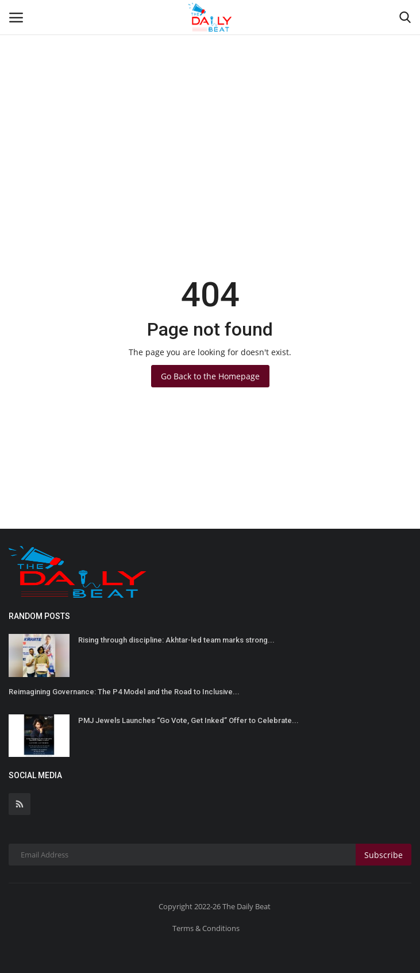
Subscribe (383, 854)
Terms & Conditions (206, 928)
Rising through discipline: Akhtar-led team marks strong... (176, 640)
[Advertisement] (210, 86)
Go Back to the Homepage (210, 376)
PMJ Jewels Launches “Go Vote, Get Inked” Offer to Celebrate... (188, 720)
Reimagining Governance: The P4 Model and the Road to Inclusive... (124, 691)
